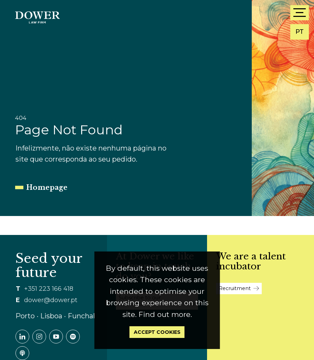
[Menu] (299, 12)
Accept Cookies (157, 332)
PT (299, 31)
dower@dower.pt (50, 300)
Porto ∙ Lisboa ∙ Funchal (55, 316)
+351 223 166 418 (48, 288)
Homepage (46, 187)
